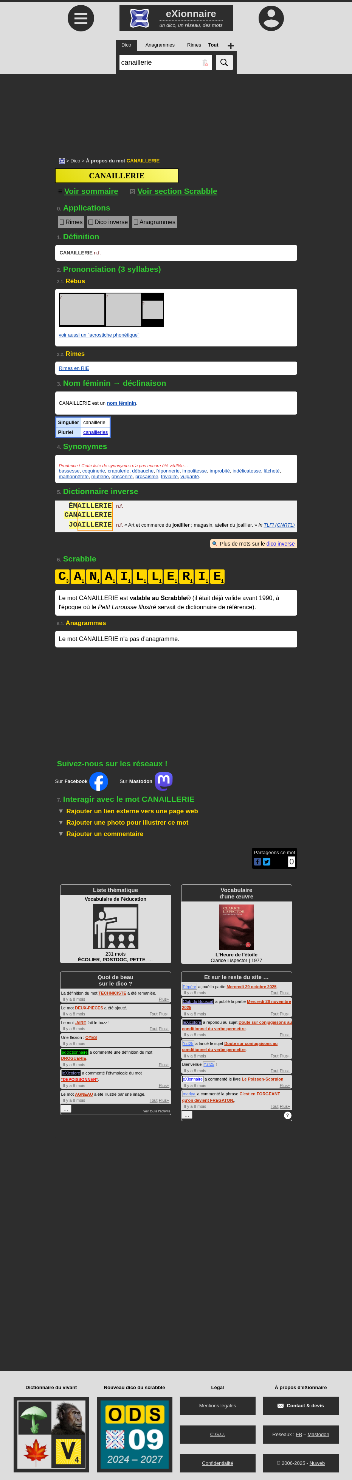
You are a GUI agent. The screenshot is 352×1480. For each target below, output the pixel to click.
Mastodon (318, 1434)
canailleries (95, 432)
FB (299, 1434)
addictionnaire (75, 1052)
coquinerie (93, 471)
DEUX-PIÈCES (89, 1008)
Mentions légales (217, 1405)
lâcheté (272, 471)
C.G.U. (217, 1434)
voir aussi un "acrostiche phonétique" (99, 335)
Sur (82, 781)
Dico (75, 161)
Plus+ (164, 999)
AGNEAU (84, 1094)
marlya (189, 1094)
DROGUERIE (74, 1058)
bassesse (69, 471)
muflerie (100, 476)
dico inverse (281, 544)
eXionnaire (193, 1079)
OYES (91, 1037)
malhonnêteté (74, 476)
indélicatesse (247, 471)
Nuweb (317, 1463)
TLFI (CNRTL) (279, 526)
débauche (143, 471)
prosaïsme (146, 476)
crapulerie (118, 471)
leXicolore (71, 1073)
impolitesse (194, 471)
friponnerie (168, 471)
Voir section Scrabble (173, 191)
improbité (220, 471)
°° (79, 1079)
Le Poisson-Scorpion (263, 1079)
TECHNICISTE (112, 993)
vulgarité (189, 476)
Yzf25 (188, 1043)
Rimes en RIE (74, 368)
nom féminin (121, 403)
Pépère (189, 986)
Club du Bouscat (198, 1001)
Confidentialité (217, 1463)
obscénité (122, 476)
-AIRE (80, 1022)
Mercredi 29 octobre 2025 (251, 986)
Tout (154, 1014)
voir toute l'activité (156, 1111)
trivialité (169, 476)
